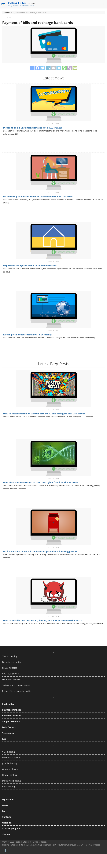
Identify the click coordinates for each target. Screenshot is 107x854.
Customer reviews (11, 715)
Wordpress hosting (11, 757)
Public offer (8, 704)
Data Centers (8, 727)
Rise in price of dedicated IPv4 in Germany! (27, 334)
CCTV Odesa (94, 844)
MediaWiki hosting (11, 780)
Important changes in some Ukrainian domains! (29, 265)
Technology (8, 733)
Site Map (6, 834)
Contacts (6, 816)
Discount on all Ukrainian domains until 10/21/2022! (32, 127)
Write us (6, 822)
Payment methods (11, 709)
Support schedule (11, 721)
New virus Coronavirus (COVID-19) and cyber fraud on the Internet (40, 482)
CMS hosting (8, 751)
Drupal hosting (9, 775)
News (5, 805)
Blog (4, 811)
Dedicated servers (11, 679)
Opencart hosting (11, 769)
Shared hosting (9, 656)
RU (86, 844)
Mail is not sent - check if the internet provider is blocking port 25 (40, 551)
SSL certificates (9, 667)
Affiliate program (11, 828)
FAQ (4, 738)
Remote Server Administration (17, 691)
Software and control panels (16, 685)
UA (82, 844)
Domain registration (12, 662)
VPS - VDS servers (10, 673)
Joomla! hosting (10, 763)
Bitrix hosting (8, 786)
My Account (8, 799)
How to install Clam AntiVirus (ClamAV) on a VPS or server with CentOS (42, 620)
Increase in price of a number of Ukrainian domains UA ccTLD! (38, 196)
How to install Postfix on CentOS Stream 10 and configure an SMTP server (44, 413)
